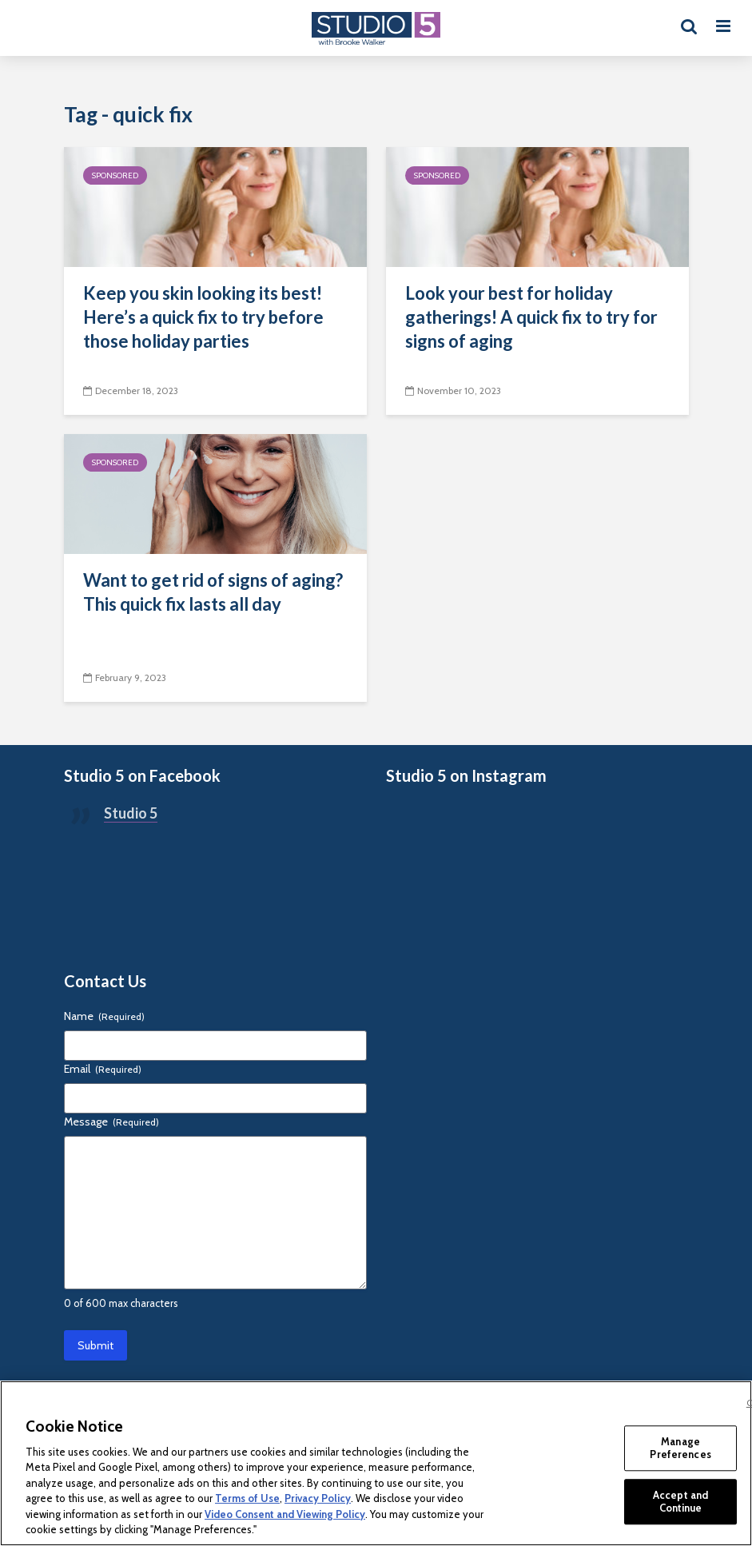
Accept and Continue (680, 1501)
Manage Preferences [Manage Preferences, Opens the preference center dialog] (680, 1447)
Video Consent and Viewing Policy (285, 1514)
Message (111, 1121)
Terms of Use (247, 1498)
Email (102, 1069)
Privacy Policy (317, 1498)
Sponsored (115, 175)
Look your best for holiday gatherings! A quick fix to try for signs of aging (531, 317)
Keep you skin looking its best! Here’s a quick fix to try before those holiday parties (203, 317)
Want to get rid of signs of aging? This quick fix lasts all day (213, 592)
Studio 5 (130, 813)
